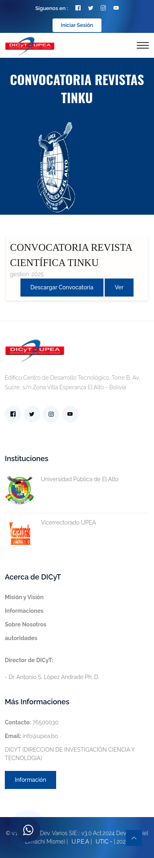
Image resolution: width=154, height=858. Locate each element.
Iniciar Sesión (77, 25)
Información (30, 780)
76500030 (32, 722)
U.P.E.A (80, 841)
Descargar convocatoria (61, 287)
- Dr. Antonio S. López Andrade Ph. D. (52, 668)
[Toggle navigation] (142, 45)
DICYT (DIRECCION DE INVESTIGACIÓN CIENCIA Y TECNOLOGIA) (70, 753)
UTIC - (104, 841)
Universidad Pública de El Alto (62, 479)
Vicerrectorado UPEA (50, 522)
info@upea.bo (31, 736)
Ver (119, 287)
